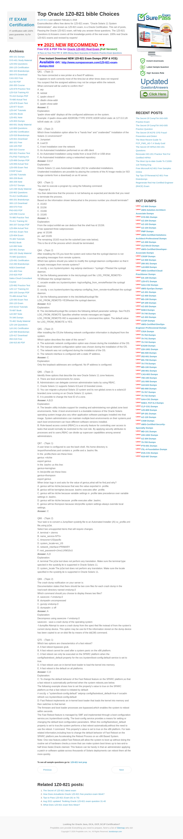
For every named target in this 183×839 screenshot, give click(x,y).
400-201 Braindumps (19, 199)
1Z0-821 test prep (78, 762)
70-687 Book (15, 310)
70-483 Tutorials (17, 239)
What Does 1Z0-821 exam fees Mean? (61, 805)
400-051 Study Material (20, 124)
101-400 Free (15, 271)
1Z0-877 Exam (16, 106)
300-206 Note (15, 182)
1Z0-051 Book (16, 114)
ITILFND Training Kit (19, 157)
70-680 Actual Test (18, 99)
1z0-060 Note (15, 246)
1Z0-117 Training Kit (19, 289)
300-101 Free (15, 142)
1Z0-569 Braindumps (19, 332)
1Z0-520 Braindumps (19, 135)
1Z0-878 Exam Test (18, 103)
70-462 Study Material (19, 321)
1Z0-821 (43, 20)
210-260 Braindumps (19, 264)
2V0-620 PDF (15, 274)
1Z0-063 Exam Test (18, 299)
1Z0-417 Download (18, 335)
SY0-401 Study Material (20, 60)
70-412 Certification (18, 196)
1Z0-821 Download (18, 139)
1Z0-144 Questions (18, 324)
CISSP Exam (15, 171)
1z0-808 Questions (18, 128)
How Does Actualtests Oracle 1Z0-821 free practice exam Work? (74, 794)
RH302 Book (15, 242)
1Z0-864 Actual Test (18, 228)
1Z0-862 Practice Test (19, 285)
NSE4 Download (17, 267)
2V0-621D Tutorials (18, 307)
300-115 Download (18, 203)
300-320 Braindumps (19, 71)
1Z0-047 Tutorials (17, 110)
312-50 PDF (15, 81)
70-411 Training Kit (18, 221)
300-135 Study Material (20, 253)
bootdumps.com (115, 831)
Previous (47, 770)
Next (121, 770)
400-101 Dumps (17, 56)
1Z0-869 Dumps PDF (19, 160)
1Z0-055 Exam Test (18, 167)
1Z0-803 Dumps (17, 121)
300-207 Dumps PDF (19, 224)
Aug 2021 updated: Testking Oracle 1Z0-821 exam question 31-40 (74, 801)
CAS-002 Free (16, 78)
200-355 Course (17, 85)
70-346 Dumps (16, 317)
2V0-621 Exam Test (18, 232)
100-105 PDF (15, 146)
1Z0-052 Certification (19, 131)
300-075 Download (18, 74)
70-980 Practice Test (19, 217)
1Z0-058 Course (17, 214)
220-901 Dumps (17, 249)
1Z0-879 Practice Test (19, 89)
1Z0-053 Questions (18, 64)
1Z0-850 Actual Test (18, 164)
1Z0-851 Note (15, 117)
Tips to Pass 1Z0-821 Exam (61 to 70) (61, 797)
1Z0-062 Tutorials (17, 174)
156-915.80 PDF (17, 342)
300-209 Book (16, 178)
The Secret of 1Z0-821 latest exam (59, 790)
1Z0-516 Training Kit (19, 92)
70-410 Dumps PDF (18, 96)
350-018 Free (15, 339)
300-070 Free (15, 207)
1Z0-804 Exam (16, 235)
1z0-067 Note (15, 314)
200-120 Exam (16, 303)
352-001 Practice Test (19, 153)
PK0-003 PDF (16, 210)
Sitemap (121, 828)
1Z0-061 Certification (19, 260)
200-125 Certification (19, 67)
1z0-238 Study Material (20, 189)
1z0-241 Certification (19, 328)
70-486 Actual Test (18, 296)
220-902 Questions (18, 192)
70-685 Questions (17, 257)
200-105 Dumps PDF (19, 292)
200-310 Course (17, 149)
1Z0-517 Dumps (17, 185)
